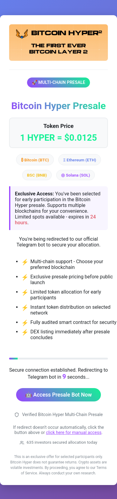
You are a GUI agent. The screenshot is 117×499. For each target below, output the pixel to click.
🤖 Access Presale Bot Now (58, 395)
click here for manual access (74, 432)
